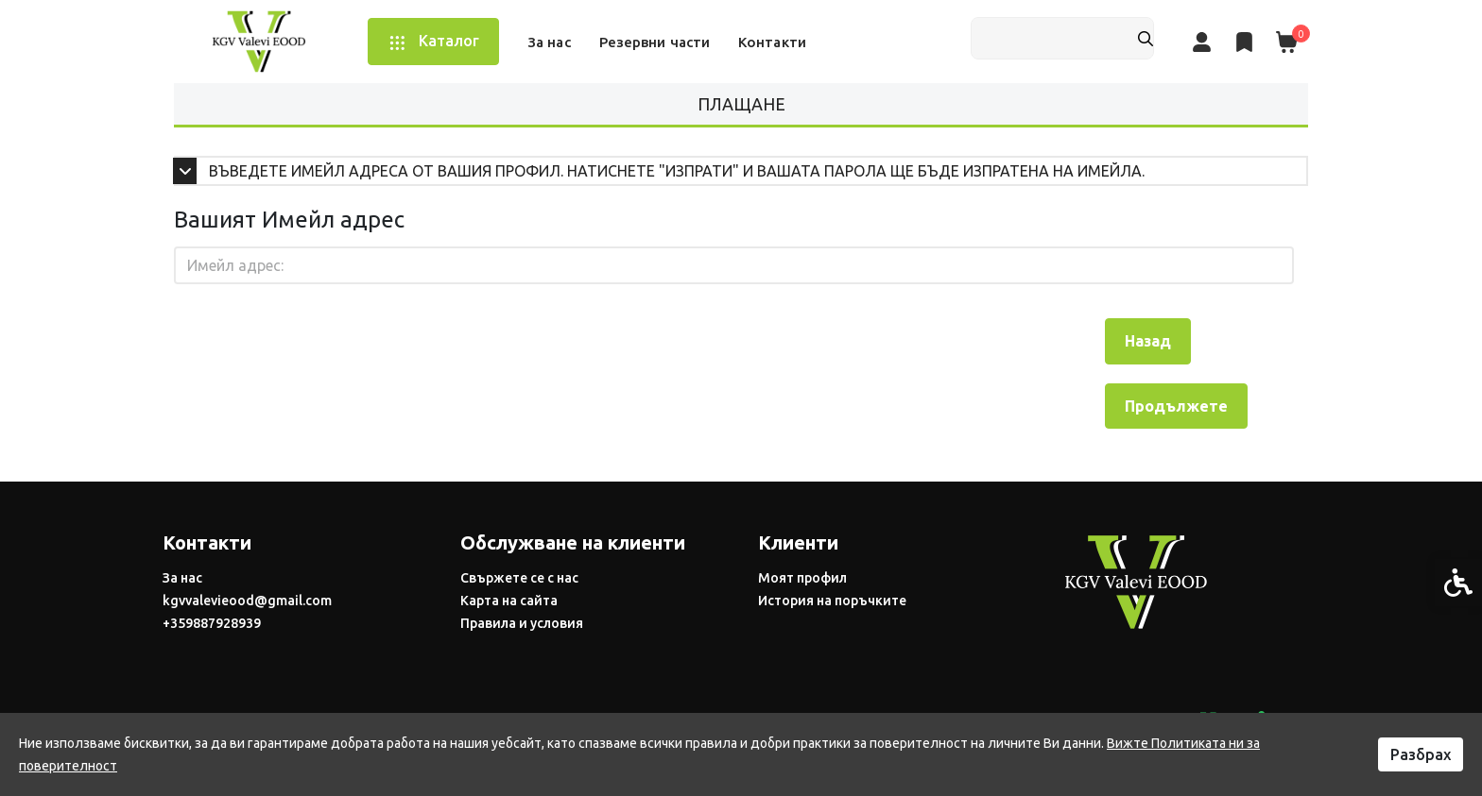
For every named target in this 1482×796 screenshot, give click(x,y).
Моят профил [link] (802, 577)
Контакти (772, 42)
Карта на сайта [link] (509, 600)
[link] (259, 40)
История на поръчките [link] (832, 600)
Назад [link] (1148, 340)
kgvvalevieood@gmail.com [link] (247, 600)
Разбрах (1420, 754)
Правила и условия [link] (521, 623)
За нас (549, 42)
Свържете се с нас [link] (519, 577)
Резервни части (654, 42)
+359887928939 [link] (212, 623)
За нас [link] (182, 577)
